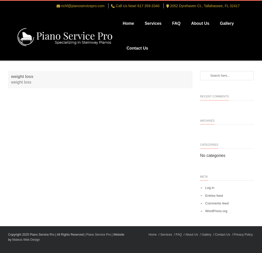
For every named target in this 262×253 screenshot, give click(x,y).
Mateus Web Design (26, 239)
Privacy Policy (243, 234)
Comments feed (217, 203)
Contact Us (137, 48)
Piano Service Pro (98, 234)
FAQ (176, 23)
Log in (209, 188)
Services (153, 23)
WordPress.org (216, 211)
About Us (200, 23)
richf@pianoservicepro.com (83, 6)
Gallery (227, 23)
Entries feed (214, 196)
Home (128, 23)
